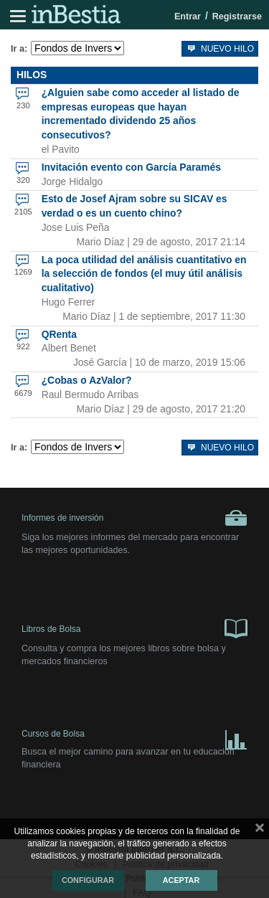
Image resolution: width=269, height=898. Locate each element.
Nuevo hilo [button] (220, 47)
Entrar (187, 16)
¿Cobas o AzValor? (87, 380)
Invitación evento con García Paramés (131, 167)
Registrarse (237, 16)
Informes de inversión (134, 518)
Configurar (88, 880)
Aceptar (181, 880)
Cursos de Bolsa (134, 737)
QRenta (59, 334)
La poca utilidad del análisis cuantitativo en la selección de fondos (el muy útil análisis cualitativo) (144, 274)
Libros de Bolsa (134, 627)
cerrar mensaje (259, 830)
